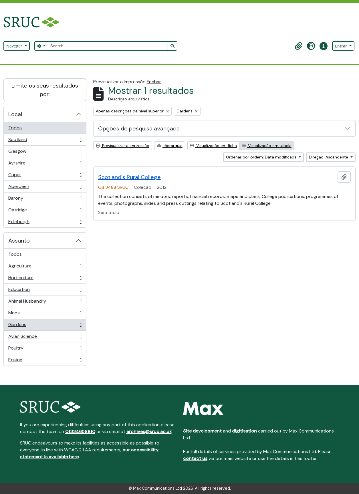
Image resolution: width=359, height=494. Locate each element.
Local (15, 114)
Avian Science (45, 337)
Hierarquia (170, 145)
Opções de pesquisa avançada (139, 128)
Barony (45, 199)
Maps (45, 314)
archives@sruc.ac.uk (149, 431)
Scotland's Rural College (129, 177)
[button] (298, 46)
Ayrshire (45, 164)
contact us (195, 458)
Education (45, 290)
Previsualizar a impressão (122, 145)
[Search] (108, 46)
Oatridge (45, 211)
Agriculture (45, 267)
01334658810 (80, 431)
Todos (15, 128)
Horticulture (45, 279)
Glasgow (45, 152)
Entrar (341, 46)
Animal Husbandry (45, 302)
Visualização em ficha (213, 145)
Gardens (45, 326)
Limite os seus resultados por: (44, 90)
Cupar (45, 176)
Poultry (45, 349)
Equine (45, 361)
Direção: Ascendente (329, 157)
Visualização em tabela (266, 145)
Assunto (19, 240)
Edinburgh (45, 222)
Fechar (154, 82)
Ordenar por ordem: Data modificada (262, 157)
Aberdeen (45, 188)
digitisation (244, 431)
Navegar (14, 46)
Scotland (45, 141)
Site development (202, 431)
